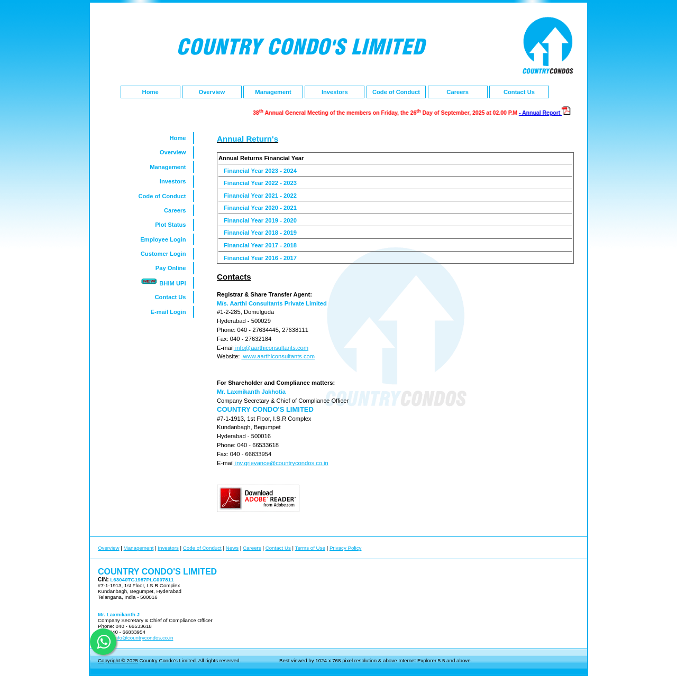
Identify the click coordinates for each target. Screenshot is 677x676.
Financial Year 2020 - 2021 (260, 208)
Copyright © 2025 (118, 660)
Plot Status (174, 224)
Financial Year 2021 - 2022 (260, 195)
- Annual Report (545, 112)
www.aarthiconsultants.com (278, 356)
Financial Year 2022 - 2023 (260, 183)
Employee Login (166, 239)
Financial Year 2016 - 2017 (260, 258)
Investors (335, 92)
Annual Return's (247, 138)
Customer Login (167, 254)
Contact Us (519, 92)
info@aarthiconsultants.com (271, 348)
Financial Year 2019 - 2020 (260, 220)
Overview (211, 92)
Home (150, 92)
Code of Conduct (396, 92)
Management (273, 92)
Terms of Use (310, 548)
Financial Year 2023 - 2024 (260, 171)
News (232, 548)
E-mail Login (171, 312)
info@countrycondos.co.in (143, 638)
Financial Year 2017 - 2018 (260, 245)
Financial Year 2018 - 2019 (260, 232)
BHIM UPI (166, 281)
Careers (457, 92)
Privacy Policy (346, 548)
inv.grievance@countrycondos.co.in (281, 463)
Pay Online (174, 268)
